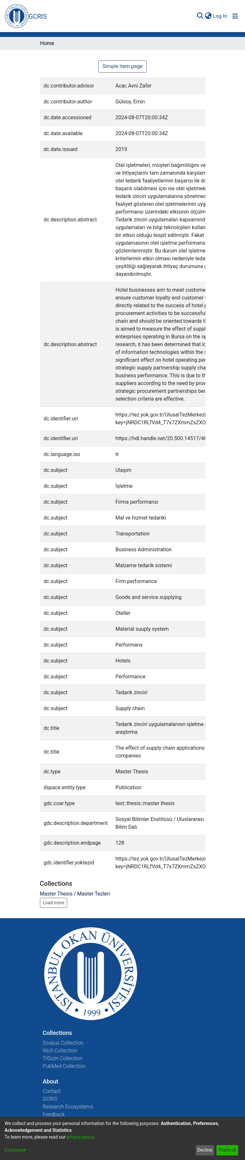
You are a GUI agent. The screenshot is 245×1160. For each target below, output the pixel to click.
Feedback (54, 1114)
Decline (204, 1150)
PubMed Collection (64, 1066)
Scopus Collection (63, 1043)
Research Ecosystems (68, 1107)
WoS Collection (60, 1051)
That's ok (227, 1150)
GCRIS (50, 1099)
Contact (52, 1091)
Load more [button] (54, 902)
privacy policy (80, 1137)
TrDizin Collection (62, 1058)
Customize (15, 1150)
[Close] (210, 14)
